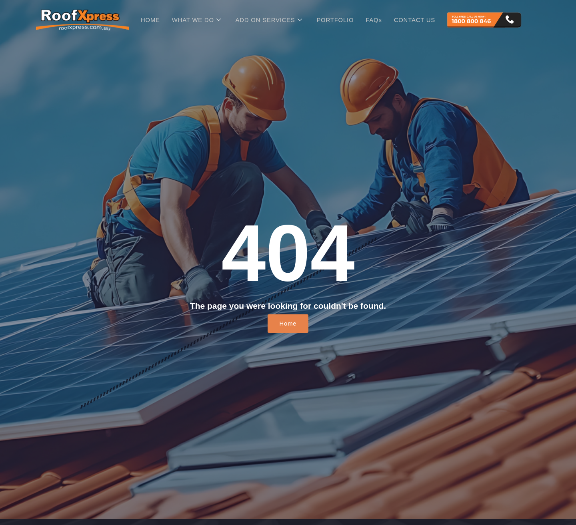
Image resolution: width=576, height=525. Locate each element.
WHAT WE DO (196, 20)
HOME (149, 19)
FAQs (374, 19)
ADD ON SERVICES (268, 20)
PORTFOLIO (335, 19)
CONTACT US (415, 19)
